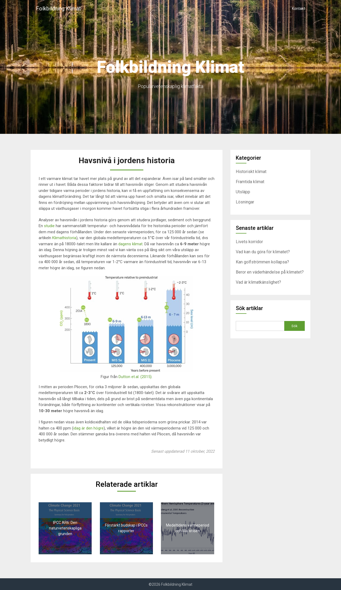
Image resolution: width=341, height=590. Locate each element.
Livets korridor (249, 241)
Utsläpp (243, 191)
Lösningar (245, 201)
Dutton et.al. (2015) (135, 376)
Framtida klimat (250, 181)
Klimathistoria (64, 237)
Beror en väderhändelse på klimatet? (270, 272)
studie (49, 225)
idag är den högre (88, 428)
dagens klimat (130, 244)
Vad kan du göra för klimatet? (263, 251)
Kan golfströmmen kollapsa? (262, 261)
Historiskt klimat (251, 171)
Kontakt (298, 8)
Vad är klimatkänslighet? (258, 282)
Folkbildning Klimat (58, 8)
